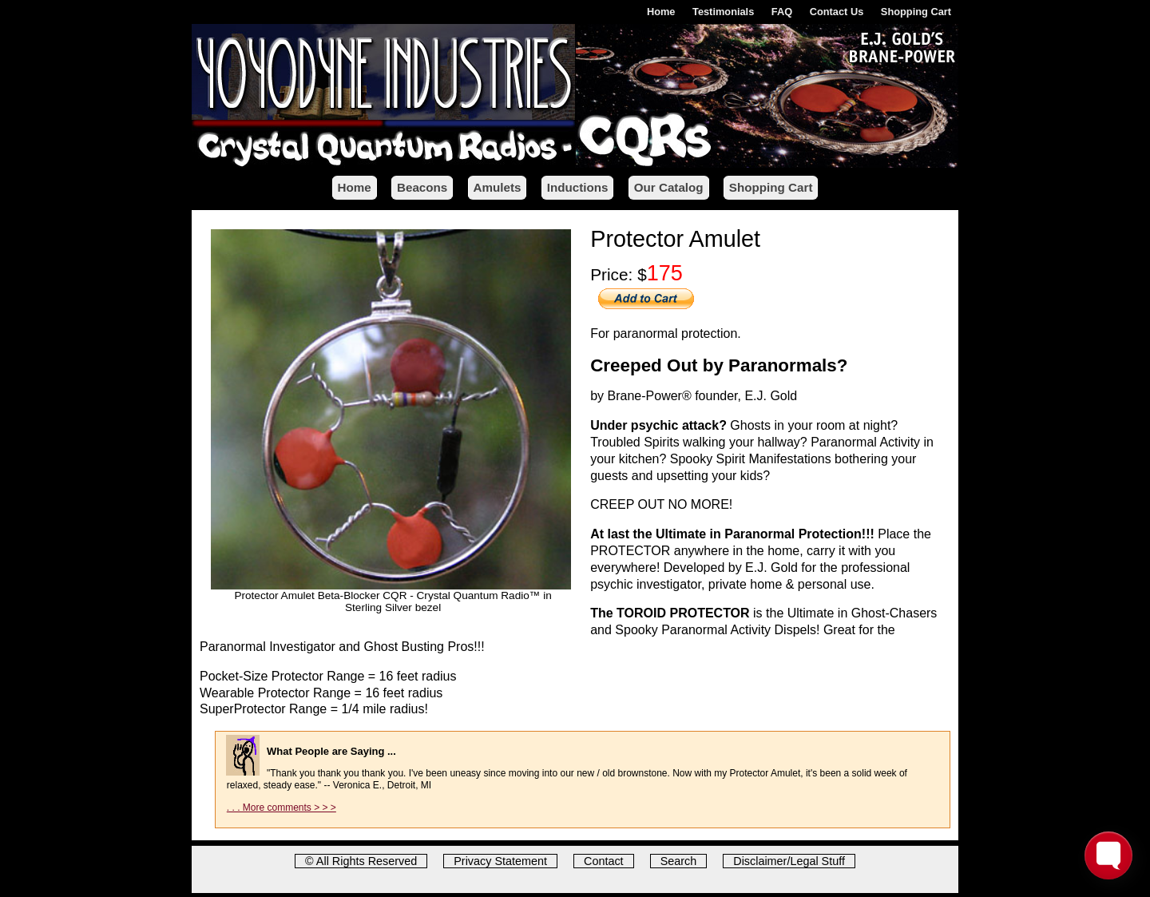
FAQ (781, 12)
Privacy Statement (500, 861)
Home (661, 12)
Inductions (578, 187)
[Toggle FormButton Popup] (1108, 855)
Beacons (422, 187)
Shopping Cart (916, 12)
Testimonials (723, 12)
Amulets (497, 187)
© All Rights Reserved (361, 861)
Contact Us (837, 12)
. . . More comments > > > (281, 807)
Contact (604, 861)
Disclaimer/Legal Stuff (789, 861)
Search (678, 861)
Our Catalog (669, 187)
